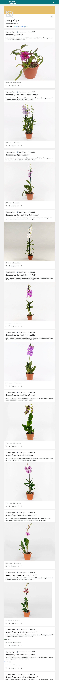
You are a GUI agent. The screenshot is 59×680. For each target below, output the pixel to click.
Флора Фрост (21, 32)
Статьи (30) (9, 27)
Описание (16, 27)
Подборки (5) (24, 27)
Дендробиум (10, 32)
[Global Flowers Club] (13, 2)
